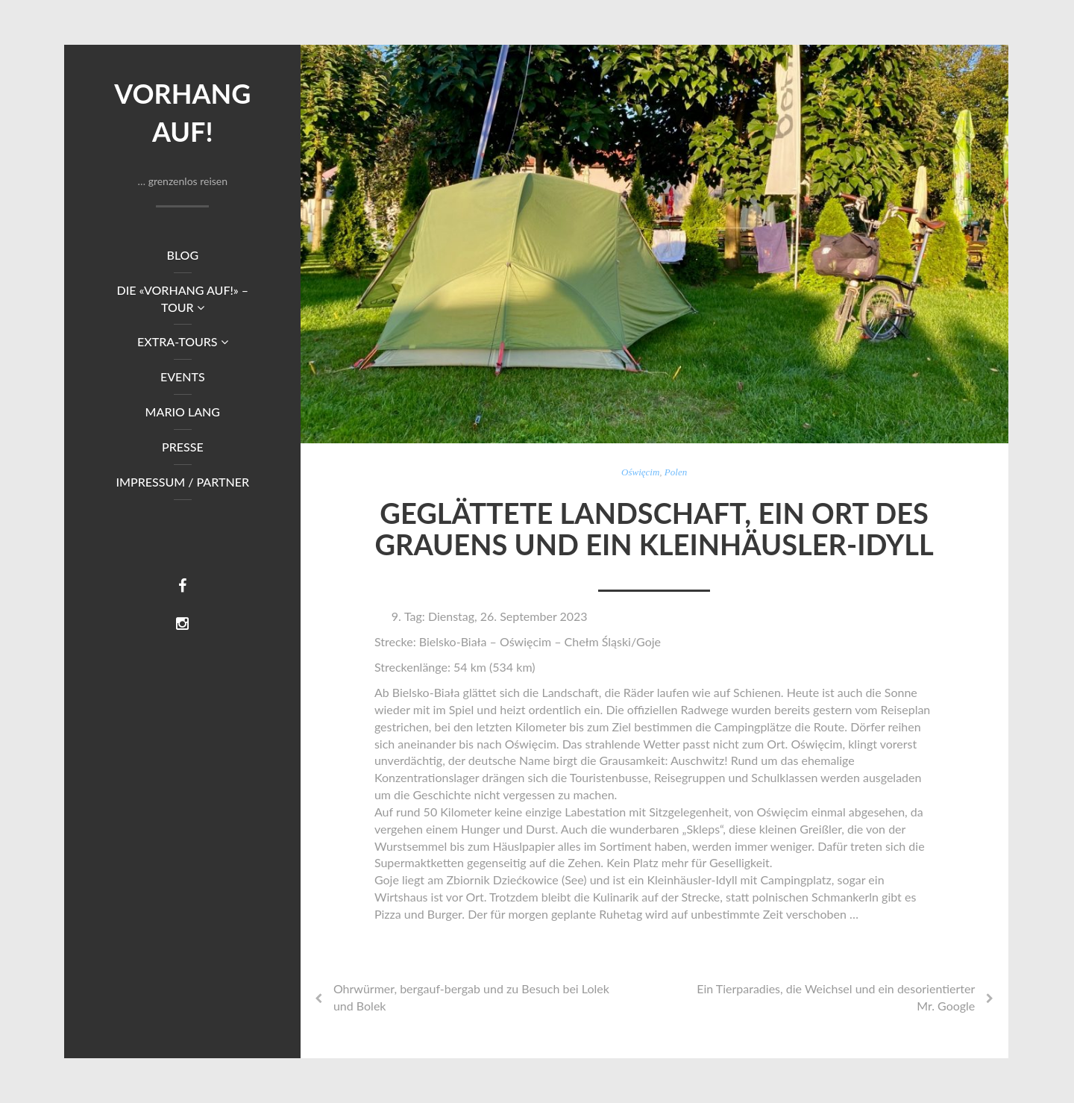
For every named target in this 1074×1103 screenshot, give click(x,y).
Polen (676, 472)
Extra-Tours (182, 341)
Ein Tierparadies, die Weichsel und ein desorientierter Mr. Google (836, 997)
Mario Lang (182, 411)
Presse (183, 447)
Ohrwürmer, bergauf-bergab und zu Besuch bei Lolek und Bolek (471, 997)
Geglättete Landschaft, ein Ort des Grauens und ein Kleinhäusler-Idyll (653, 528)
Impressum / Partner (183, 482)
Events (182, 376)
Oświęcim (640, 472)
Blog (182, 255)
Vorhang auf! (182, 112)
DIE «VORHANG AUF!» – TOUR (182, 298)
